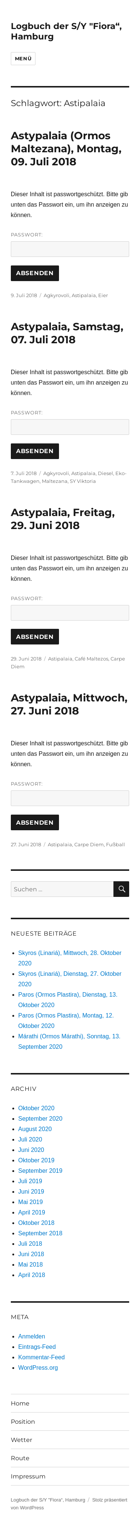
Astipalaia (84, 295)
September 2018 (40, 1233)
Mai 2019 (30, 1202)
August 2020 (35, 1129)
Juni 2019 (31, 1191)
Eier (103, 295)
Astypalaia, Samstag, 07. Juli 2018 (67, 333)
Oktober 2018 (36, 1223)
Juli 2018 (30, 1244)
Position (23, 1421)
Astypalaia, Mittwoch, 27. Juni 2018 (69, 704)
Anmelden (31, 1336)
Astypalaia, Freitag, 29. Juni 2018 (63, 519)
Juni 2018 (31, 1254)
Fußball (115, 844)
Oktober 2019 (36, 1160)
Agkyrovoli (56, 295)
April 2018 (31, 1275)
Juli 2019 (30, 1181)
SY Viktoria (83, 481)
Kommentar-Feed (41, 1357)
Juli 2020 (30, 1139)
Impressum (28, 1476)
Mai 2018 (30, 1264)
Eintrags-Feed (37, 1347)
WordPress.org (38, 1368)
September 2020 (40, 1118)
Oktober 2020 (36, 1108)
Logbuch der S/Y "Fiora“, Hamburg (48, 1500)
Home (20, 1403)
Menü (23, 58)
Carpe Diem (89, 844)
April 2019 (31, 1212)
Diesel (105, 473)
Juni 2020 (31, 1150)
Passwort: (70, 244)
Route (20, 1458)
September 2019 (40, 1171)
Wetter (21, 1439)
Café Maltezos (91, 659)
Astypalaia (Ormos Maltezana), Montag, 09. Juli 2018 (66, 148)
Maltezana (55, 481)
